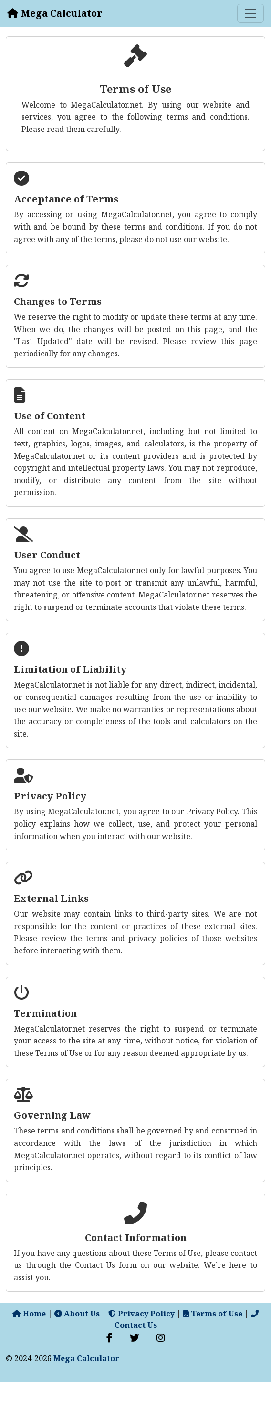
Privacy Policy (141, 1313)
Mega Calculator (86, 1358)
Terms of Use (212, 1313)
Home (29, 1313)
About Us (77, 1313)
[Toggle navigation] (250, 13)
